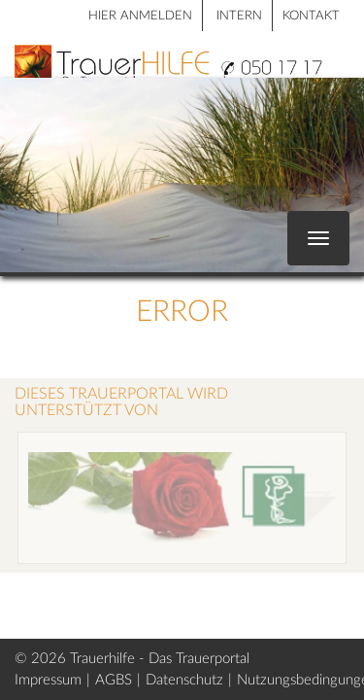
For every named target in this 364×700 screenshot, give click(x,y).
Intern (239, 16)
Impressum (48, 680)
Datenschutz (184, 680)
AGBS (113, 680)
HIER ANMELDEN (140, 16)
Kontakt (311, 16)
